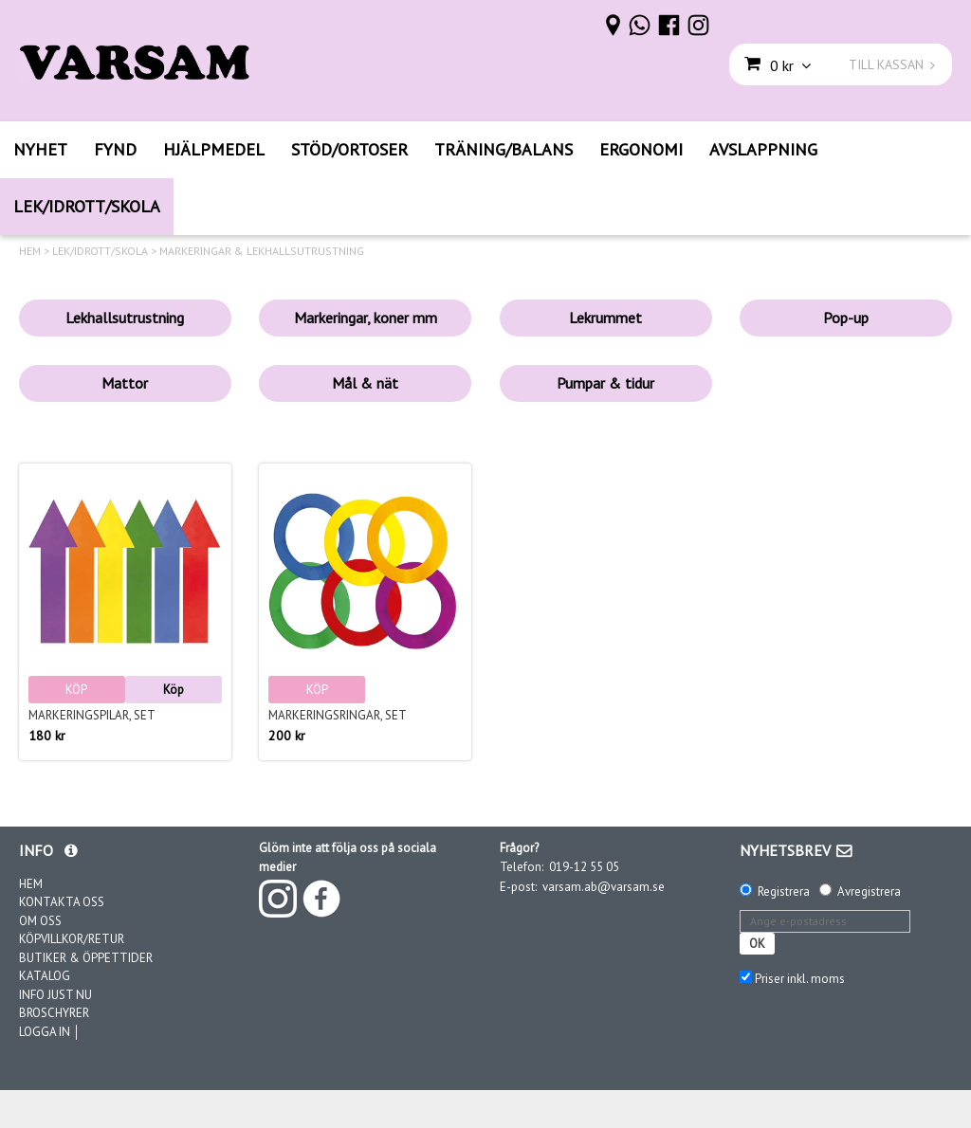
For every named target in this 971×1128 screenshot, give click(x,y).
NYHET (40, 149)
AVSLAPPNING (763, 149)
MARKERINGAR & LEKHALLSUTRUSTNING (261, 251)
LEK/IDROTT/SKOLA (86, 206)
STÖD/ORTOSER (349, 149)
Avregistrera (869, 891)
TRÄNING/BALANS (503, 149)
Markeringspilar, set (92, 715)
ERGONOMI (641, 149)
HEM (30, 251)
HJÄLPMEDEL (214, 149)
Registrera (784, 891)
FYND (115, 149)
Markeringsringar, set (337, 715)
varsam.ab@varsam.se (603, 887)
